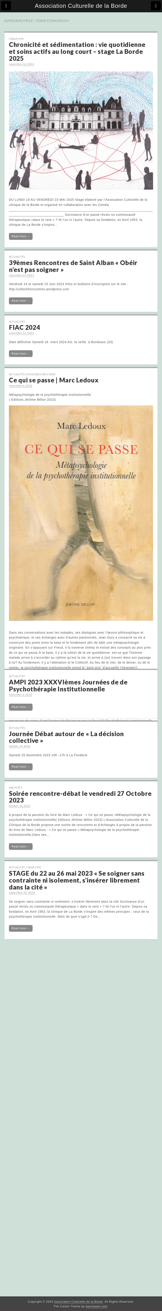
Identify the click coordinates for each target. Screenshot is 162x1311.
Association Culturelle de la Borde (81, 5)
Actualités (17, 252)
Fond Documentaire (41, 374)
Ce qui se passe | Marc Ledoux (53, 380)
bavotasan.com (96, 1306)
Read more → (21, 236)
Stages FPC (16, 38)
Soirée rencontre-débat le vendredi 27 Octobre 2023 (80, 843)
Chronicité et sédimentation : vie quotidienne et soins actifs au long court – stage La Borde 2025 (77, 51)
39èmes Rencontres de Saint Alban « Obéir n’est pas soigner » (73, 262)
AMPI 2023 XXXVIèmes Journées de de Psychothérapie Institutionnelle (68, 726)
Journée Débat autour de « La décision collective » (66, 781)
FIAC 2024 (24, 327)
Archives (15, 834)
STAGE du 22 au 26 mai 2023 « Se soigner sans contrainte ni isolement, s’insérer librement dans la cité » (77, 934)
